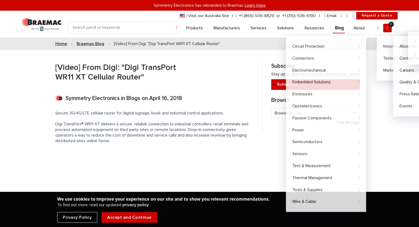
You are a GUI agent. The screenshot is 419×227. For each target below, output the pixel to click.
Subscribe (315, 84)
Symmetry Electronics (93, 98)
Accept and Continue (129, 217)
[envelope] (330, 16)
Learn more (255, 5)
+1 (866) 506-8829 (256, 15)
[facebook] (347, 16)
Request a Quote (377, 15)
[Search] (124, 28)
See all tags (348, 122)
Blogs (133, 98)
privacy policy (135, 205)
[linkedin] (341, 16)
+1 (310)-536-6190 (299, 15)
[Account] (378, 28)
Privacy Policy (77, 217)
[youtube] (353, 16)
